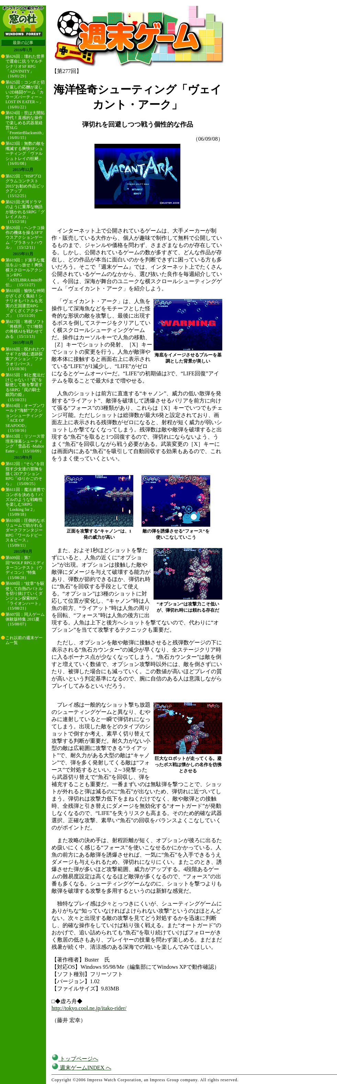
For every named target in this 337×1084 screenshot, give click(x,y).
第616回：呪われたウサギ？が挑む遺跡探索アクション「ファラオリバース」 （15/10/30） (25, 359)
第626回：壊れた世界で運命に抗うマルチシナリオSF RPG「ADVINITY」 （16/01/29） (25, 66)
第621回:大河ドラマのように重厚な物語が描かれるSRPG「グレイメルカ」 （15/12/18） (25, 212)
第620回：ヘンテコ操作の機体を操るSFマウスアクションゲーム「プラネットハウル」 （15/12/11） (25, 237)
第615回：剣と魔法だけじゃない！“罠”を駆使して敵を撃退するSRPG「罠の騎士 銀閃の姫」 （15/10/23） (25, 387)
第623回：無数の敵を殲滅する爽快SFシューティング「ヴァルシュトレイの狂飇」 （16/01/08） (25, 153)
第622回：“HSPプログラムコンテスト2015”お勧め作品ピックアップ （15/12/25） (24, 186)
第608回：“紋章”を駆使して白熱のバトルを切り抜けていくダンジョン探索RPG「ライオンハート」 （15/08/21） (24, 596)
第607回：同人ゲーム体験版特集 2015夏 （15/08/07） (25, 619)
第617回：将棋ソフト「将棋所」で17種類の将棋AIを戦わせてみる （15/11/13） (25, 329)
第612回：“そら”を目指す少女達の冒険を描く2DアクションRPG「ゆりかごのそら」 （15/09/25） (24, 473)
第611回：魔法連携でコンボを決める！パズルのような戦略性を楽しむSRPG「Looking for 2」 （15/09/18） (25, 502)
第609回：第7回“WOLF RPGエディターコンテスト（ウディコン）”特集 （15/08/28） (25, 567)
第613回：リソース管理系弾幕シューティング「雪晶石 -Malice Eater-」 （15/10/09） (25, 443)
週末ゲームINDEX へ (81, 1068)
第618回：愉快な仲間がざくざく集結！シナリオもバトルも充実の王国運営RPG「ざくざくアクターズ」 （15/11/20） (25, 303)
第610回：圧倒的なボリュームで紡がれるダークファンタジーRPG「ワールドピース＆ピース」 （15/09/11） (25, 533)
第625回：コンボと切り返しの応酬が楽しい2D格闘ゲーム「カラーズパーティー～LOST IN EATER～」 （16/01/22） (25, 94)
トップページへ (75, 1059)
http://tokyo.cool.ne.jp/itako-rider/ (89, 1008)
